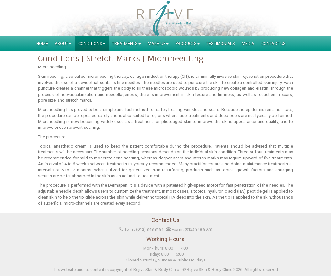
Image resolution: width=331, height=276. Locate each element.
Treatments (126, 43)
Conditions (91, 43)
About (63, 43)
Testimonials (221, 43)
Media (248, 43)
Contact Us (273, 43)
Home (42, 43)
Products (188, 43)
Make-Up (158, 43)
